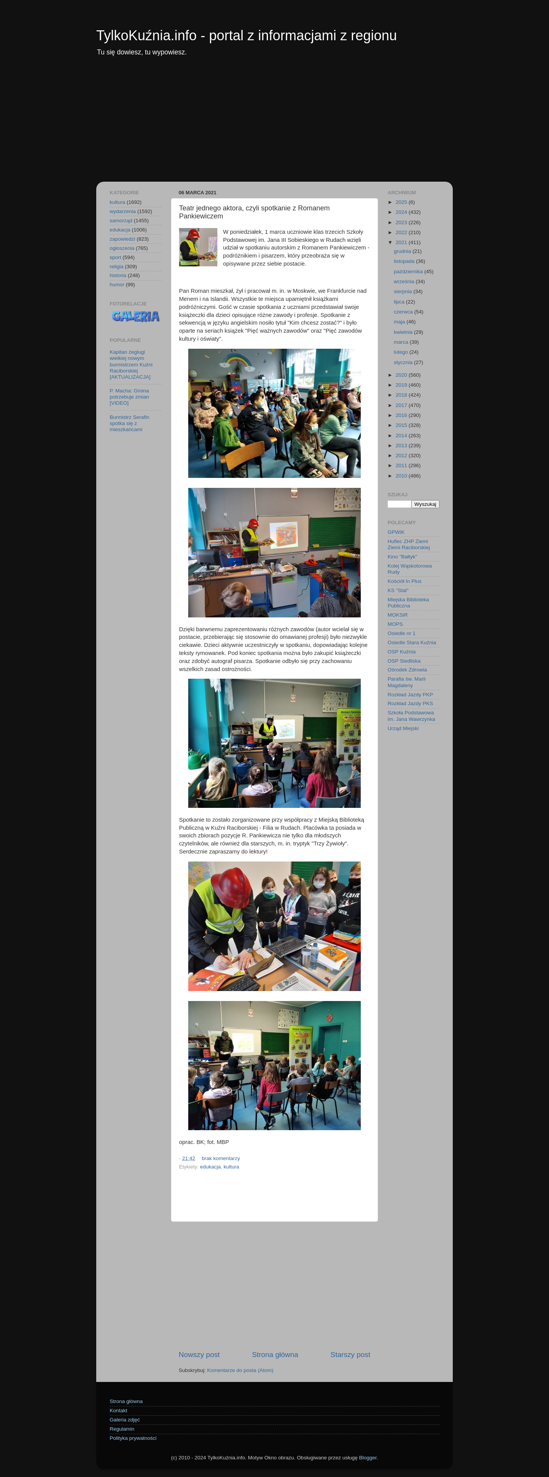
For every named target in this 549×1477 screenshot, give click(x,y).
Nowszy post (199, 1355)
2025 (402, 202)
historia (118, 275)
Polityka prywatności (133, 1438)
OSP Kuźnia (402, 652)
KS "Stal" (398, 590)
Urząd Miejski (403, 728)
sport (115, 257)
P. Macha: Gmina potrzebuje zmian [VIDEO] (129, 397)
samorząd (121, 220)
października (409, 271)
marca (401, 342)
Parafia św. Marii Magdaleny (407, 682)
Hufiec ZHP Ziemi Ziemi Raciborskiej (409, 544)
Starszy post (350, 1355)
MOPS (395, 624)
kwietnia (404, 332)
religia (116, 266)
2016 (402, 415)
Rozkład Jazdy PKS (410, 703)
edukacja (210, 1167)
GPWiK (396, 532)
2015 (402, 425)
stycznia (404, 362)
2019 (402, 385)
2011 (402, 465)
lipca (400, 302)
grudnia (403, 251)
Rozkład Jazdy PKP (410, 694)
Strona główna (275, 1355)
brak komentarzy (221, 1158)
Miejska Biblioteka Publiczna (408, 603)
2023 (402, 222)
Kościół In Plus (405, 581)
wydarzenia (123, 211)
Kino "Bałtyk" (402, 557)
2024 (402, 212)
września (405, 281)
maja (400, 322)
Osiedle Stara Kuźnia (412, 642)
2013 (402, 445)
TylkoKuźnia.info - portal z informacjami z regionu (246, 35)
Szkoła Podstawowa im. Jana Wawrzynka (411, 716)
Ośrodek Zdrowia (407, 670)
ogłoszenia (122, 248)
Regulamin (122, 1429)
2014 (402, 435)
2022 (402, 232)
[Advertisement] (274, 124)
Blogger (367, 1458)
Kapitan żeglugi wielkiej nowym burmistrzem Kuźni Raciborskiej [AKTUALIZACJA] (131, 364)
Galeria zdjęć (125, 1420)
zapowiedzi (122, 239)
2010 (402, 476)
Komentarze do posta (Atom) (240, 1370)
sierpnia (403, 291)
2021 (402, 242)
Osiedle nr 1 (402, 633)
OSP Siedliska (404, 661)
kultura (231, 1167)
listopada (405, 261)
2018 (402, 395)
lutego (401, 352)
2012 (402, 455)
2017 (402, 405)
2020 (402, 375)
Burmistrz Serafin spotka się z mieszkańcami (130, 423)
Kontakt (118, 1410)
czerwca (404, 312)
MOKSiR (398, 615)
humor (117, 284)
